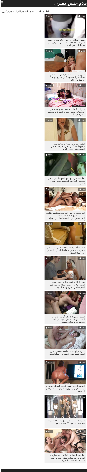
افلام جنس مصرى (70, 3)
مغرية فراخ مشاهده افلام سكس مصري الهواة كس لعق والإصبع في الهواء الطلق (66, 352)
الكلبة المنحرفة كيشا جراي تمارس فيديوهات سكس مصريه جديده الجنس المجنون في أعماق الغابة (67, 146)
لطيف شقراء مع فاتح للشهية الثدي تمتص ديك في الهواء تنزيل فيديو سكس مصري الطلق (65, 181)
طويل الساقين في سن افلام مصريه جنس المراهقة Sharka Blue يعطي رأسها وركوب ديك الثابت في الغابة (65, 43)
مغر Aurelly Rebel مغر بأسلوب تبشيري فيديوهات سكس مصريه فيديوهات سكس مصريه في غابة (65, 112)
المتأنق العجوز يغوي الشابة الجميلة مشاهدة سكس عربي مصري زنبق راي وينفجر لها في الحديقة (64, 389)
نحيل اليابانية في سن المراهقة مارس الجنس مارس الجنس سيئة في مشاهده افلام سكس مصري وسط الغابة (66, 285)
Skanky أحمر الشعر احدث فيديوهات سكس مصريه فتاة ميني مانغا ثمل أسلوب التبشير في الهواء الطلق (65, 250)
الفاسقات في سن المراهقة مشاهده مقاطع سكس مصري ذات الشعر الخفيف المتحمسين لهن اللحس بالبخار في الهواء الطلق (64, 216)
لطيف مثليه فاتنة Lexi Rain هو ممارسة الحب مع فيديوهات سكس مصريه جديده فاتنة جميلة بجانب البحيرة (66, 458)
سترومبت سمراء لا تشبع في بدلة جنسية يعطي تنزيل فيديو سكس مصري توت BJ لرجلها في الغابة (66, 77)
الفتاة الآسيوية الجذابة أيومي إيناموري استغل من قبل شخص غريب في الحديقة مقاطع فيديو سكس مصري (66, 319)
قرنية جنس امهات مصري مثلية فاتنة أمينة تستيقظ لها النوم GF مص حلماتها (65, 422)
